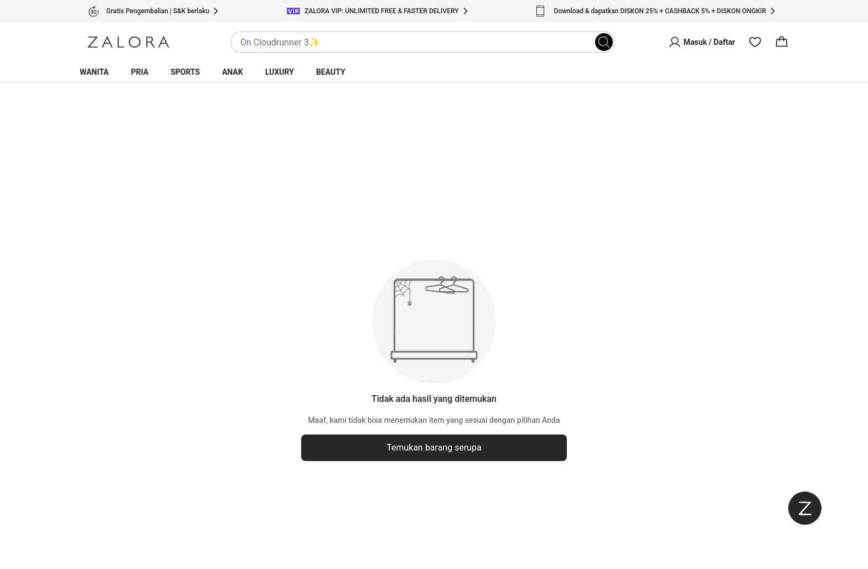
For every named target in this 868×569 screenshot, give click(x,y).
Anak (232, 72)
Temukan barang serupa (434, 447)
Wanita (94, 72)
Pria (140, 72)
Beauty (330, 72)
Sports (185, 72)
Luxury (279, 72)
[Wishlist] (755, 42)
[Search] (604, 42)
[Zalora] (128, 42)
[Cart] (781, 42)
